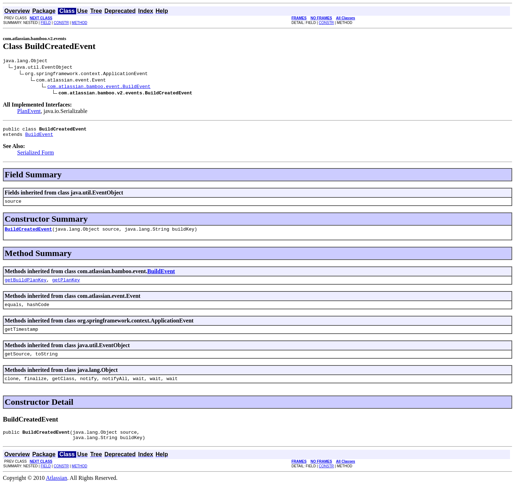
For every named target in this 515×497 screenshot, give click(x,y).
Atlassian (56, 491)
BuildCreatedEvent (28, 234)
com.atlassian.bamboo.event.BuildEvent (99, 87)
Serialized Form (35, 156)
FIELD (46, 23)
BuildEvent (39, 137)
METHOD (79, 23)
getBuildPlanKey (25, 286)
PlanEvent (29, 112)
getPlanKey (66, 286)
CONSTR (61, 23)
